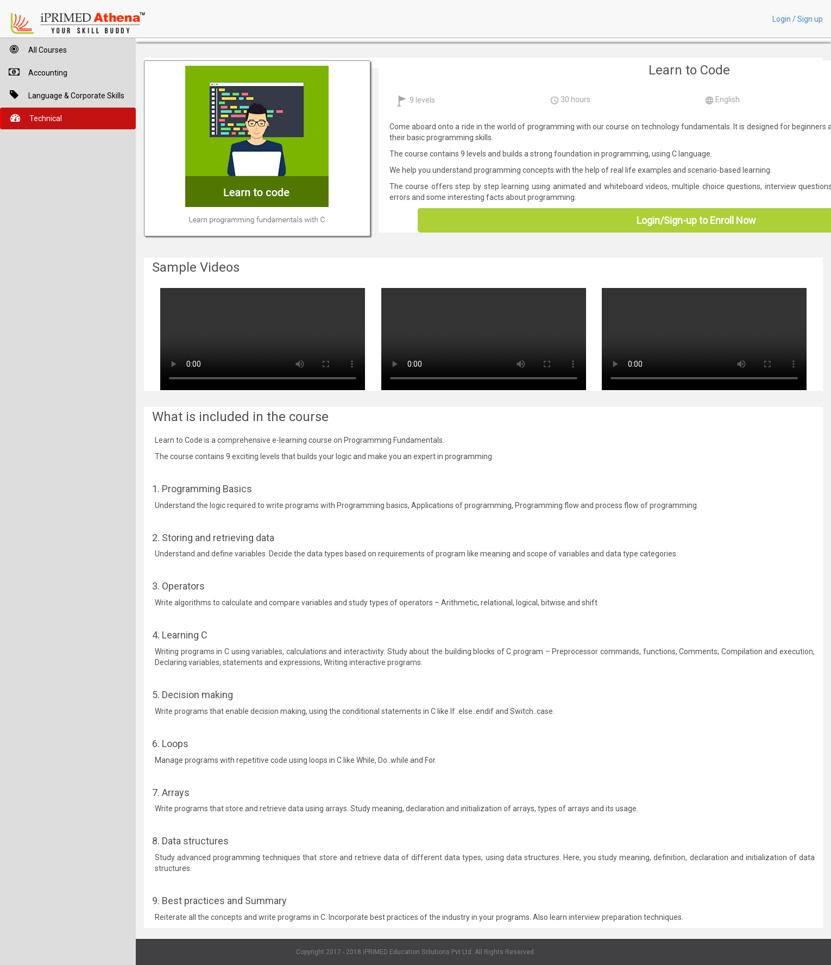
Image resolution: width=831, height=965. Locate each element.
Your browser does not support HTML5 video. (262, 337)
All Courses (33, 49)
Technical (31, 118)
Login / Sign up (797, 19)
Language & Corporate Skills (62, 95)
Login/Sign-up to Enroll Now (696, 220)
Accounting (33, 72)
